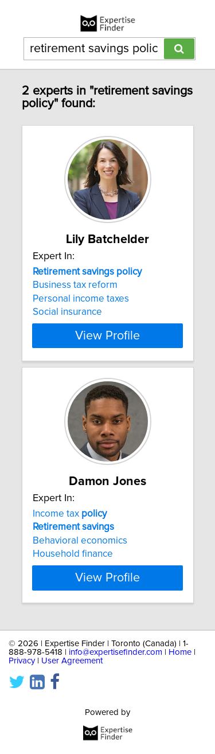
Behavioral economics (80, 541)
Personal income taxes (81, 299)
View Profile (107, 335)
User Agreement (72, 661)
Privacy (22, 661)
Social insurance (67, 312)
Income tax (70, 514)
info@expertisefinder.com (115, 652)
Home (180, 652)
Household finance (73, 554)
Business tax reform (75, 285)
